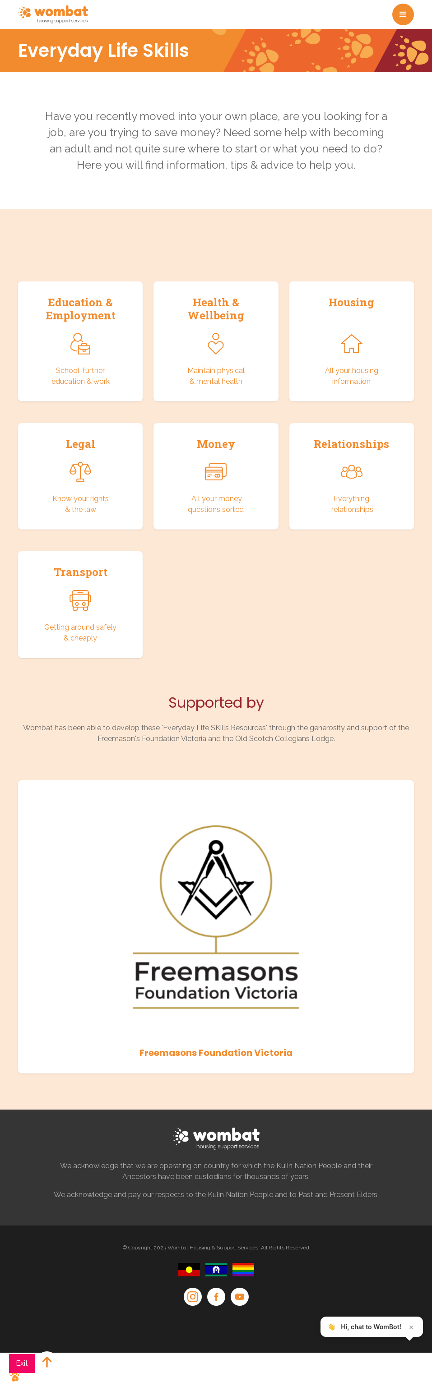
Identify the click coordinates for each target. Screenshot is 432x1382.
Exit (22, 1363)
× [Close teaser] (411, 1327)
